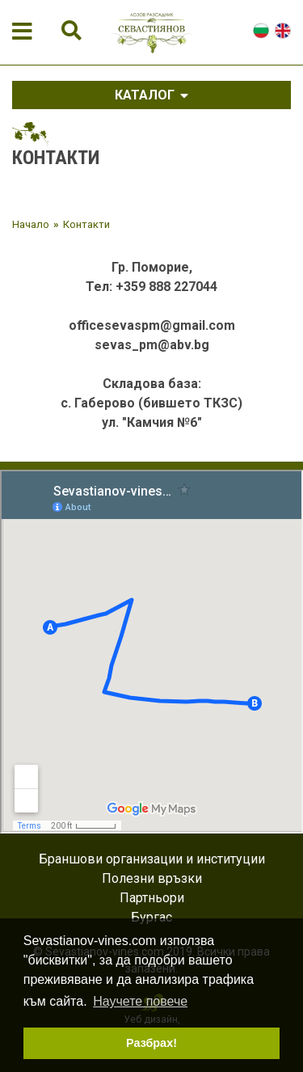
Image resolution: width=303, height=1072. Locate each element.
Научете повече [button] (140, 1001)
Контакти (86, 224)
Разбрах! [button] (151, 1042)
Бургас (151, 917)
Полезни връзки (152, 878)
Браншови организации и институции (152, 859)
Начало (30, 224)
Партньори (152, 897)
